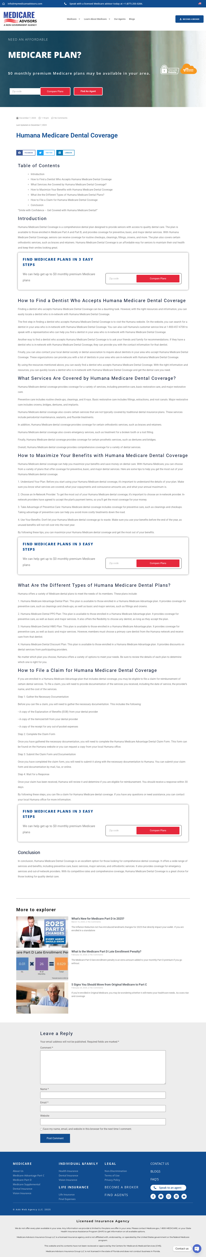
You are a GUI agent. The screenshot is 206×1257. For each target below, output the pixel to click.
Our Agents (120, 19)
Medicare (73, 19)
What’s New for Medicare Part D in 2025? (97, 918)
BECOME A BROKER (122, 1187)
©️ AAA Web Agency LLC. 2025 (32, 1209)
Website (44, 1116)
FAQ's (154, 1179)
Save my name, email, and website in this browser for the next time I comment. (87, 1129)
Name (44, 1089)
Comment (46, 1047)
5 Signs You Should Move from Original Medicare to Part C (109, 984)
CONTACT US (159, 1164)
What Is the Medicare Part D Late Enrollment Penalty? (106, 951)
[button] (25, 153)
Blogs (132, 19)
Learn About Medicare (97, 19)
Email (44, 1102)
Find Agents (116, 1195)
